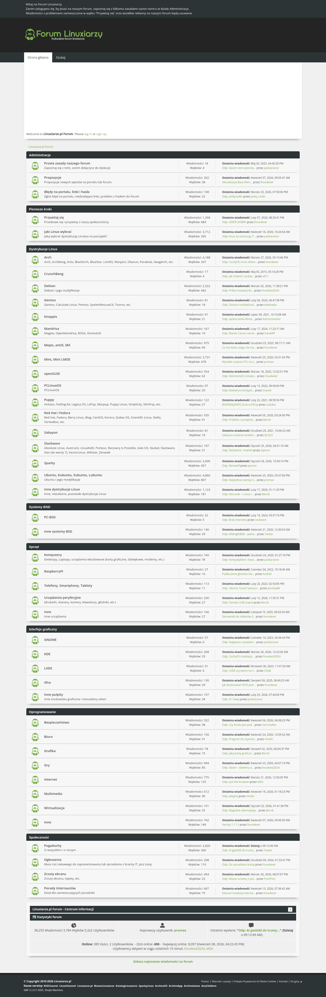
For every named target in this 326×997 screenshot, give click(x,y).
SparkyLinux (146, 985)
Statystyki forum (47, 917)
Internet (50, 779)
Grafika (50, 751)
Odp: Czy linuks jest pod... (238, 725)
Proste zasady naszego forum (67, 163)
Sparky (49, 463)
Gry (47, 765)
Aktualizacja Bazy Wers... (237, 182)
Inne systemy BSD (58, 531)
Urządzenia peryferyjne (62, 597)
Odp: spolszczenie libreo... (238, 319)
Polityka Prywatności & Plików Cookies (255, 981)
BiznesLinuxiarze (104, 985)
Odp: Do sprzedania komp (238, 864)
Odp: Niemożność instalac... (239, 376)
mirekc (269, 739)
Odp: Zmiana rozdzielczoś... (239, 305)
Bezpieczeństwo (56, 722)
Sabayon (51, 432)
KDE (47, 654)
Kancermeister (271, 319)
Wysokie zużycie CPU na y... (239, 362)
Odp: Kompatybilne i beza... (239, 560)
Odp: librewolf (231, 466)
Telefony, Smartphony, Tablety (68, 585)
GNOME (50, 639)
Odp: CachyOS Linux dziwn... (239, 262)
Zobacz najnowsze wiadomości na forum (163, 962)
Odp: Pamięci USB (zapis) (237, 602)
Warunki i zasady (221, 981)
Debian (49, 285)
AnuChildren (208, 985)
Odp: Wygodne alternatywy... (240, 810)
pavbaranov (271, 168)
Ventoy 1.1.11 (230, 825)
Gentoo (50, 300)
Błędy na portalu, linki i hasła (67, 191)
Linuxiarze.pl (85, 985)
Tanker (268, 534)
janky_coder (258, 196)
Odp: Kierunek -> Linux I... (238, 494)
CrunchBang (53, 273)
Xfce (47, 682)
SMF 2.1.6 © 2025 (33, 990)
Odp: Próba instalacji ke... (238, 290)
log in (88, 134)
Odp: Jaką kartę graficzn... (238, 753)
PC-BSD (50, 517)
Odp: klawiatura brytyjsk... (238, 390)
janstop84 (274, 588)
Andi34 (267, 574)
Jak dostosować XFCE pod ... (239, 685)
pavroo (252, 466)
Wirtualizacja (54, 808)
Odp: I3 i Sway (230, 699)
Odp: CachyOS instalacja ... (238, 656)
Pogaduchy (52, 845)
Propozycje (52, 177)
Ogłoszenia (52, 859)
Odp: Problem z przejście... (238, 420)
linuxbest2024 (270, 290)
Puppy (49, 399)
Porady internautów (60, 888)
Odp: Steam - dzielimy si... (238, 767)
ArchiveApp (176, 985)
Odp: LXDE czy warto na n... (239, 671)
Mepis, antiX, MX (57, 345)
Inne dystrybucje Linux (62, 489)
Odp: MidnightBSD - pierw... (239, 534)
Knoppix (50, 316)
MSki (260, 782)
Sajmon (265, 450)
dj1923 (268, 435)
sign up (101, 134)
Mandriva (51, 328)
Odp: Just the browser (235, 782)
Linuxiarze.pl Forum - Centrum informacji (63, 909)
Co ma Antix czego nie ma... (239, 347)
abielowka (270, 305)
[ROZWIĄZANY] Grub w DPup (240, 404)
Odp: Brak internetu (235, 520)
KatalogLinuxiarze (126, 985)
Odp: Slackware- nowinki (237, 450)
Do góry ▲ (296, 981)
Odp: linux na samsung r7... (239, 236)
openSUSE (52, 373)
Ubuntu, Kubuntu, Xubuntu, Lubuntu (73, 475)
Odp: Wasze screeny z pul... (239, 879)
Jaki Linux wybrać (58, 231)
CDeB (267, 671)
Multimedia (53, 793)
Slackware (52, 443)
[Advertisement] (163, 97)
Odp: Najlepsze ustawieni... (239, 642)
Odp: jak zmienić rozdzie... (238, 276)
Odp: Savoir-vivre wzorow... (239, 168)
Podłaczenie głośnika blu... (238, 574)
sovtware (260, 520)
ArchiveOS (161, 985)
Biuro (48, 736)
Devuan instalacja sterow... (238, 893)
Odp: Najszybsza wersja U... (239, 480)
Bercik (267, 420)
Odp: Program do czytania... (239, 739)
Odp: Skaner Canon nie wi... (239, 333)
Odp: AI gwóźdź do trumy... (239, 850)
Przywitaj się (54, 217)
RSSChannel (51, 985)
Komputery (53, 554)
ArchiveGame (192, 985)
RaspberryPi (53, 571)
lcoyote (266, 390)
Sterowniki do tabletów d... (238, 616)
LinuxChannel (67, 985)
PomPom (269, 879)
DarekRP (269, 333)
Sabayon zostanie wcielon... (239, 435)
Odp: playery (230, 796)
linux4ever (267, 182)
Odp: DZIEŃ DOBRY (234, 222)
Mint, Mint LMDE (57, 359)
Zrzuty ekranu (55, 874)
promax (269, 362)
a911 (266, 276)
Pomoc (205, 981)
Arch (48, 257)
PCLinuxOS (52, 385)
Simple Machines (54, 990)
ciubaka (271, 404)
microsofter (269, 725)
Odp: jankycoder (232, 196)
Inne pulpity (53, 694)
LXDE (48, 668)
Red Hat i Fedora (57, 412)
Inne (47, 611)
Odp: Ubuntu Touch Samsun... (240, 588)
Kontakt (283, 981)
